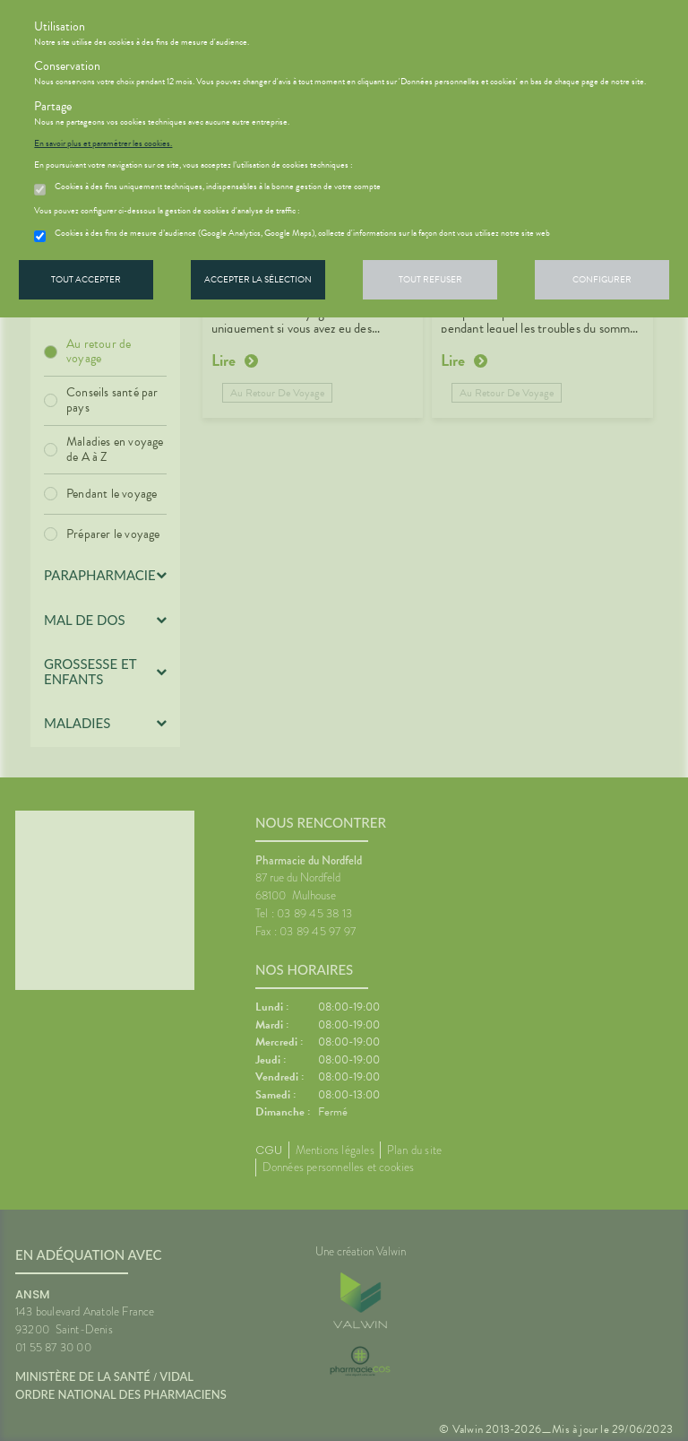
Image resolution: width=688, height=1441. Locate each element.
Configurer (602, 279)
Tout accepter (86, 279)
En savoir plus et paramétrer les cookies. (103, 143)
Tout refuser (430, 279)
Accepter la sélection (258, 279)
